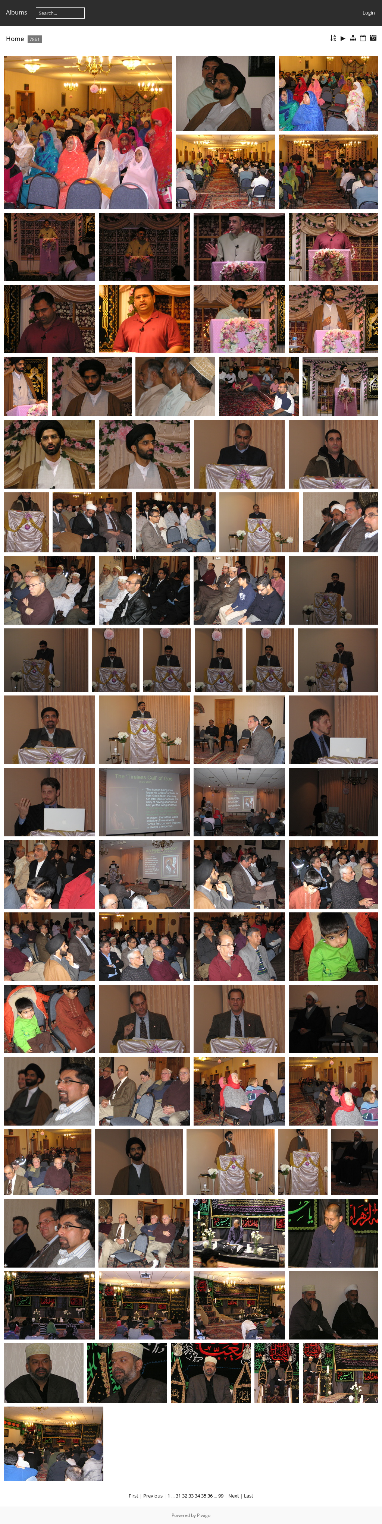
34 (197, 1495)
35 (203, 1495)
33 (191, 1495)
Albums (16, 12)
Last (248, 1495)
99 (220, 1495)
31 (178, 1495)
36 (210, 1495)
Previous (153, 1495)
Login (369, 12)
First (133, 1495)
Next (233, 1495)
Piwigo (203, 1515)
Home (15, 38)
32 (184, 1495)
